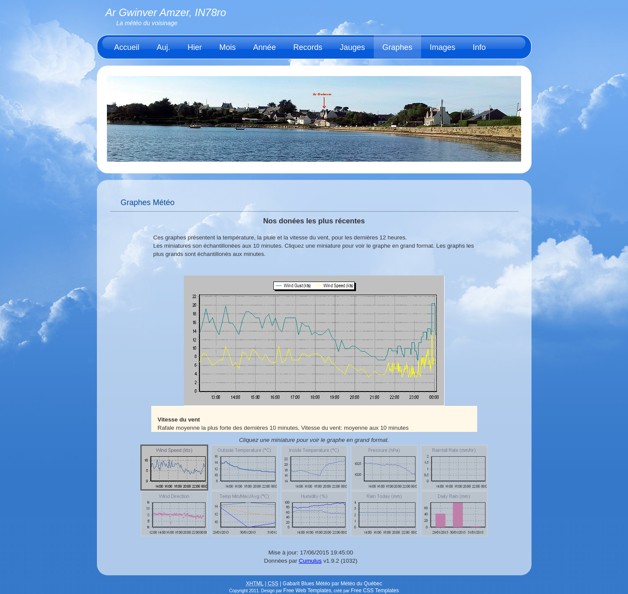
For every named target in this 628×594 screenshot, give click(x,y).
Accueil (127, 47)
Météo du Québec (361, 584)
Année (264, 47)
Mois (227, 47)
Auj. (163, 47)
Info (479, 47)
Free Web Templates (307, 590)
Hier (195, 47)
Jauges (352, 47)
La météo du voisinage (147, 23)
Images (442, 47)
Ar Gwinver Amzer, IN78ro (166, 12)
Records (307, 47)
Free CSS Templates (375, 590)
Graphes (397, 47)
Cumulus (310, 560)
